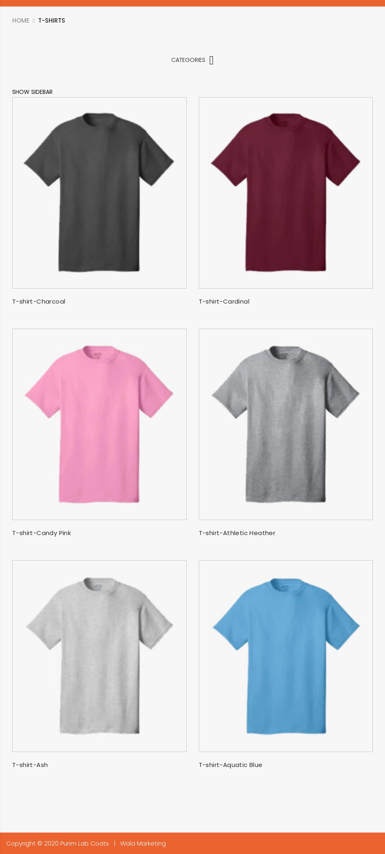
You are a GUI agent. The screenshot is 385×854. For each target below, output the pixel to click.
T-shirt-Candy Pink (41, 533)
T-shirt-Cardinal (224, 301)
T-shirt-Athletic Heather (237, 533)
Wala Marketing (143, 843)
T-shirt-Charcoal (38, 301)
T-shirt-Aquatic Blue (231, 765)
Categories (192, 60)
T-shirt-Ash (30, 765)
